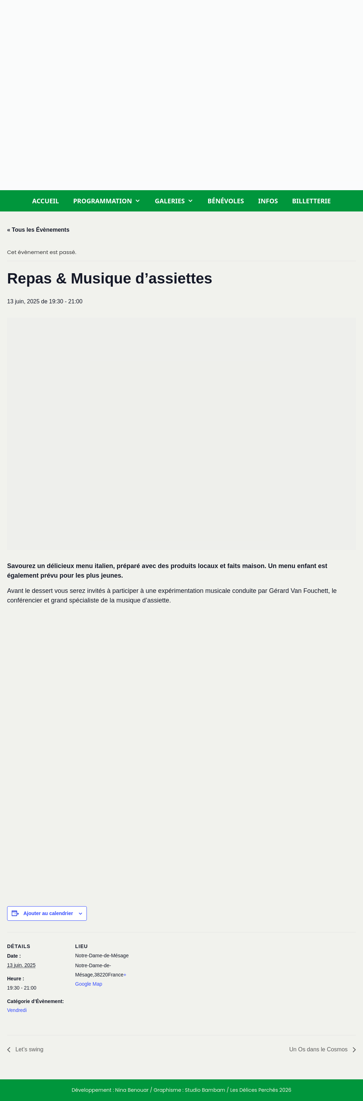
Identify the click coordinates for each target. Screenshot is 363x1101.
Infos (268, 201)
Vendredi (17, 1010)
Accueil (45, 201)
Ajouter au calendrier (48, 913)
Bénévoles (226, 201)
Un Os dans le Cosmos (319, 1049)
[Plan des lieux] (180, 981)
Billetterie (311, 201)
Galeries (178, 200)
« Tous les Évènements (38, 230)
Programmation (110, 200)
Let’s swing (28, 1049)
